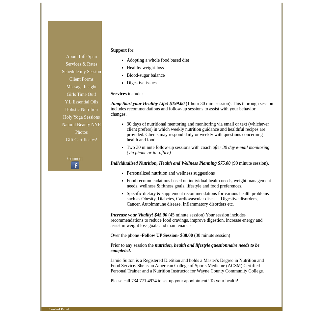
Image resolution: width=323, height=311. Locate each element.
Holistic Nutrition (81, 109)
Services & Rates (81, 64)
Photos (81, 132)
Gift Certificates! (81, 139)
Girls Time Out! (81, 94)
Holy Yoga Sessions (81, 117)
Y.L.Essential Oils (81, 101)
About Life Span (81, 56)
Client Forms (81, 79)
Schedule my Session (81, 71)
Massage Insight (81, 86)
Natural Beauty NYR (81, 124)
